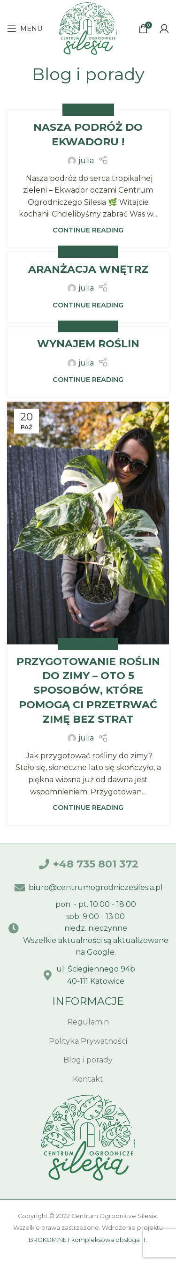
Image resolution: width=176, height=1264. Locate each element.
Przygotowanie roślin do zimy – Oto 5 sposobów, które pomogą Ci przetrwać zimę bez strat (88, 690)
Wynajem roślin (88, 343)
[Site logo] (87, 27)
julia (86, 160)
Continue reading (88, 230)
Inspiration (88, 109)
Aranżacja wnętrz (88, 269)
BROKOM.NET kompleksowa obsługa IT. (88, 1239)
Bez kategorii (88, 251)
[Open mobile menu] (24, 28)
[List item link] (88, 1022)
